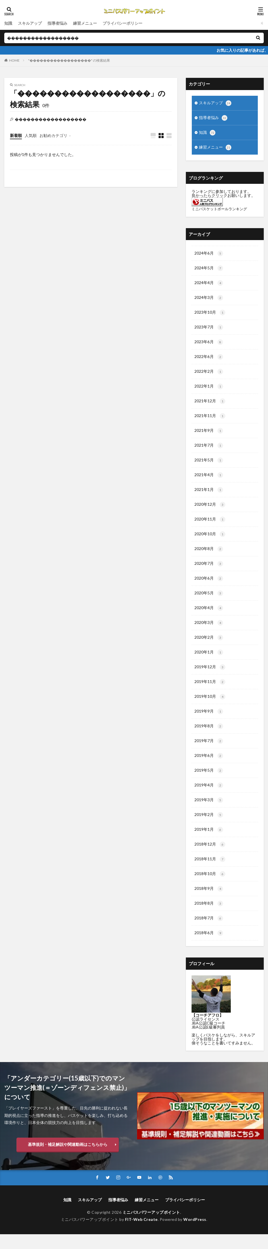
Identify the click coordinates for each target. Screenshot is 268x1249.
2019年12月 (209, 676)
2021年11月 (209, 420)
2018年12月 (209, 857)
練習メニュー (85, 23)
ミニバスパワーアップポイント (151, 1227)
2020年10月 (209, 541)
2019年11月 (209, 691)
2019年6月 (208, 767)
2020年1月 (208, 661)
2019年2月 (208, 827)
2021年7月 (208, 450)
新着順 (16, 135)
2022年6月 (208, 360)
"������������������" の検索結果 (69, 60)
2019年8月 (208, 737)
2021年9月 (208, 435)
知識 (8, 23)
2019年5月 (208, 782)
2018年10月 (209, 887)
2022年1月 (208, 390)
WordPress (194, 1234)
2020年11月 (209, 526)
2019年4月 (208, 797)
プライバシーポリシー (122, 23)
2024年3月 (208, 300)
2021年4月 (208, 481)
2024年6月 (208, 255)
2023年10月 (209, 315)
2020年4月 (208, 616)
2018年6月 (208, 947)
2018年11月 (209, 872)
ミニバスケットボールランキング (219, 210)
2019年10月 (209, 706)
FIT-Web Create (141, 1234)
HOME (14, 60)
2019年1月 (208, 842)
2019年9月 (208, 722)
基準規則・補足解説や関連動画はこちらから (67, 1158)
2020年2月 (208, 646)
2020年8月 (208, 556)
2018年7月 (208, 932)
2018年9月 (208, 902)
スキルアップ (30, 23)
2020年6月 (208, 586)
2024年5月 (208, 270)
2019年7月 (208, 752)
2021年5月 (208, 466)
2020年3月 (208, 631)
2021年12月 (209, 405)
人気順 (31, 135)
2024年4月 (208, 285)
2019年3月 (208, 812)
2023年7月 (208, 330)
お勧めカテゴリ (53, 135)
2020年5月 (208, 601)
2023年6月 (208, 345)
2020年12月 (209, 511)
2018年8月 (208, 917)
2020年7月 (208, 571)
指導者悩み (57, 23)
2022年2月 (208, 375)
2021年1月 (208, 496)
